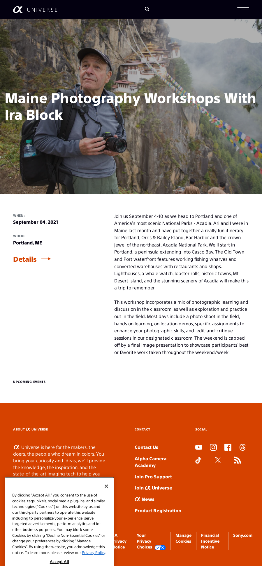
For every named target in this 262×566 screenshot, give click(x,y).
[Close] (106, 491)
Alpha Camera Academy (150, 461)
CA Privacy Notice (119, 541)
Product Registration (158, 510)
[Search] (147, 9)
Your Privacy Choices (151, 541)
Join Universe (153, 488)
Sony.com (242, 535)
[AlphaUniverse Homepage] (35, 9)
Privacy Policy (93, 557)
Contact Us (146, 447)
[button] (243, 9)
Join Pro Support (153, 476)
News (144, 499)
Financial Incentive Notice (210, 541)
